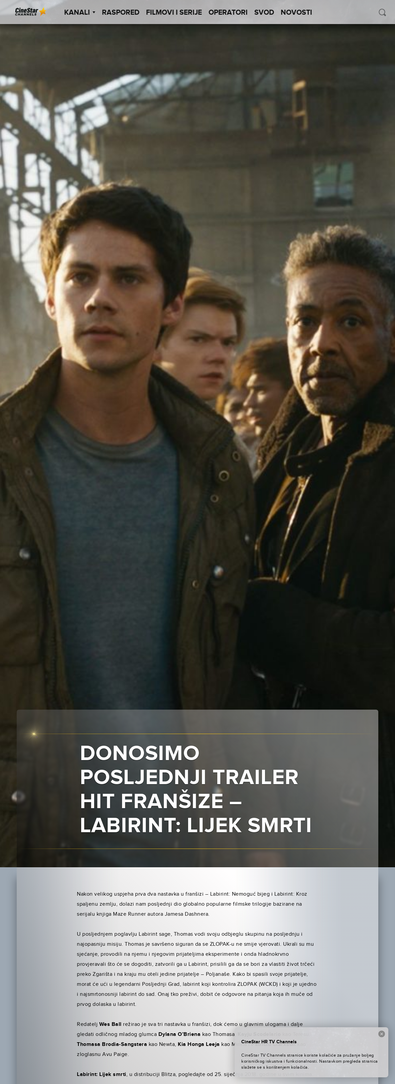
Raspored (120, 12)
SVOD (264, 12)
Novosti (296, 12)
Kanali (79, 12)
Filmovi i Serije (174, 12)
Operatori (228, 12)
